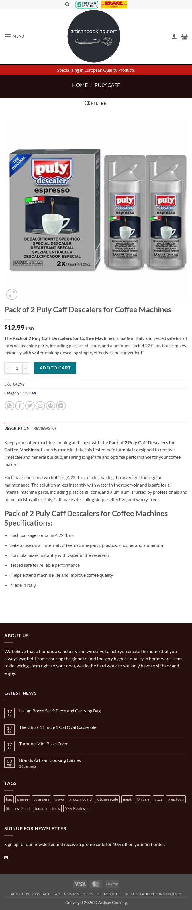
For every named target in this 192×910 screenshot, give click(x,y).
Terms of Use (109, 894)
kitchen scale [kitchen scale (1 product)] (107, 799)
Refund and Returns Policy (153, 894)
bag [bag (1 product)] (9, 799)
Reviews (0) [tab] (45, 428)
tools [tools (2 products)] (56, 808)
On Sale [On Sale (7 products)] (143, 799)
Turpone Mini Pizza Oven (43, 743)
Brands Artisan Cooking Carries (50, 760)
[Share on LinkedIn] (61, 405)
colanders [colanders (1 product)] (41, 799)
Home (80, 85)
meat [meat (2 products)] (127, 799)
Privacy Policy (79, 894)
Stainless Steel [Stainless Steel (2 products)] (18, 808)
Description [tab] (17, 428)
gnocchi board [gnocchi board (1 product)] (80, 799)
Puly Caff (107, 85)
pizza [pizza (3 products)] (158, 799)
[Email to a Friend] (40, 405)
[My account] (174, 36)
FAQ (57, 894)
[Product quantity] (17, 368)
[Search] (67, 4)
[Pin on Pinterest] (50, 405)
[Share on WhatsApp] (9, 405)
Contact (41, 894)
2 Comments (33, 766)
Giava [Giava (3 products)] (59, 799)
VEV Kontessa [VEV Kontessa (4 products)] (77, 808)
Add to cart (55, 367)
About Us (20, 894)
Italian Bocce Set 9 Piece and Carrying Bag (60, 710)
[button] (14, 36)
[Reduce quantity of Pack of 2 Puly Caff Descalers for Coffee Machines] (7, 368)
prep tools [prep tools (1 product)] (176, 799)
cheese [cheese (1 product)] (22, 799)
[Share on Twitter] (30, 405)
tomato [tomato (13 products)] (41, 808)
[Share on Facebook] (19, 405)
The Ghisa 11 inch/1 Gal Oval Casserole (57, 727)
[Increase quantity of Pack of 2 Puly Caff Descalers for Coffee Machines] (26, 368)
